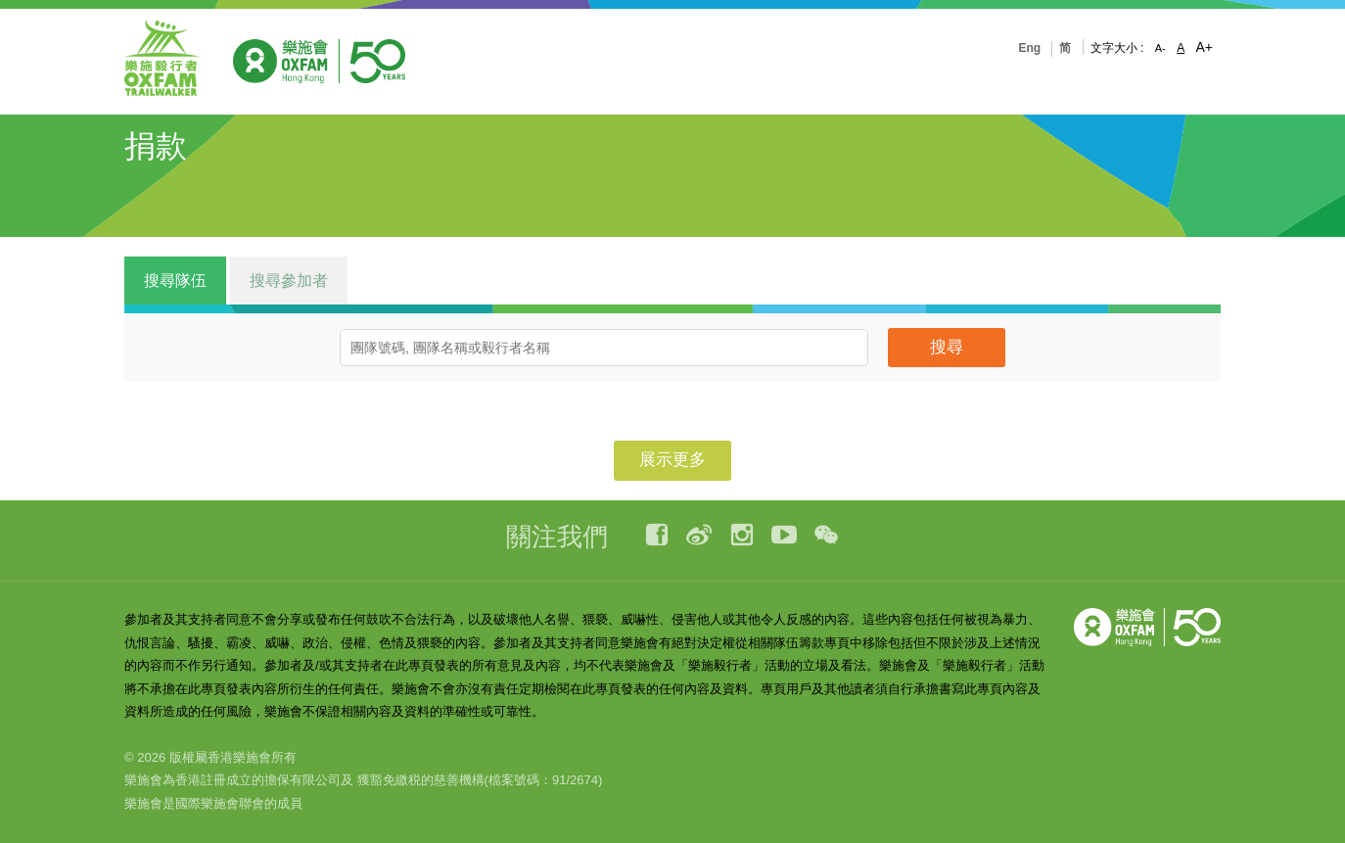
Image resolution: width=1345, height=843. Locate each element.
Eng (1029, 48)
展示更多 (672, 459)
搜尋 (946, 347)
